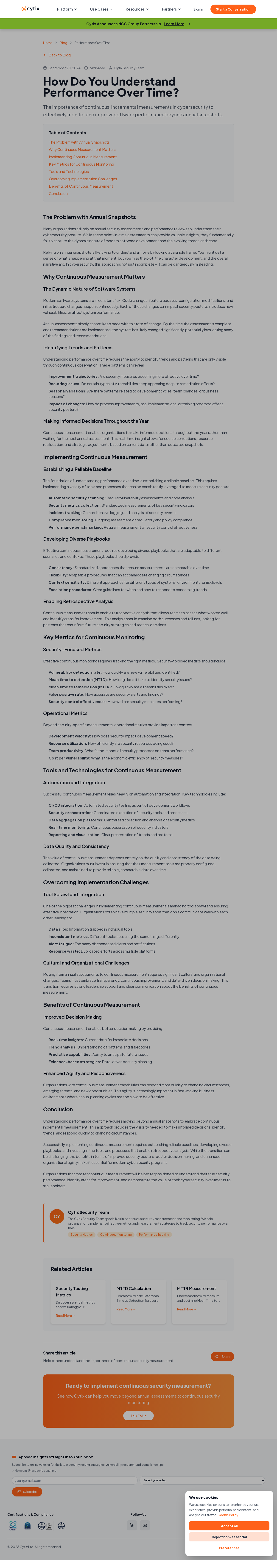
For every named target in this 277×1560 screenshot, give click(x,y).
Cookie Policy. (228, 1515)
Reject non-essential (229, 1537)
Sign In (198, 9)
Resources (137, 9)
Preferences (229, 1548)
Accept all (229, 1526)
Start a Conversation (233, 9)
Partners (171, 9)
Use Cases (101, 9)
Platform (67, 9)
